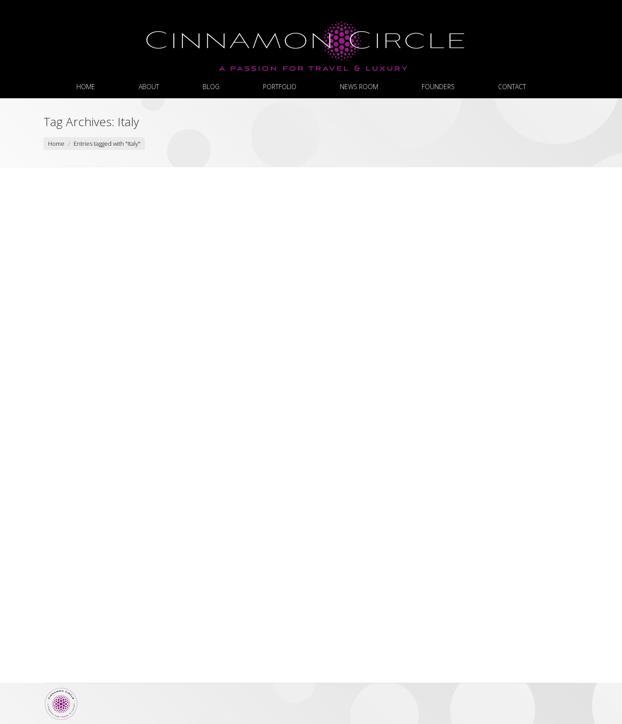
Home (56, 143)
